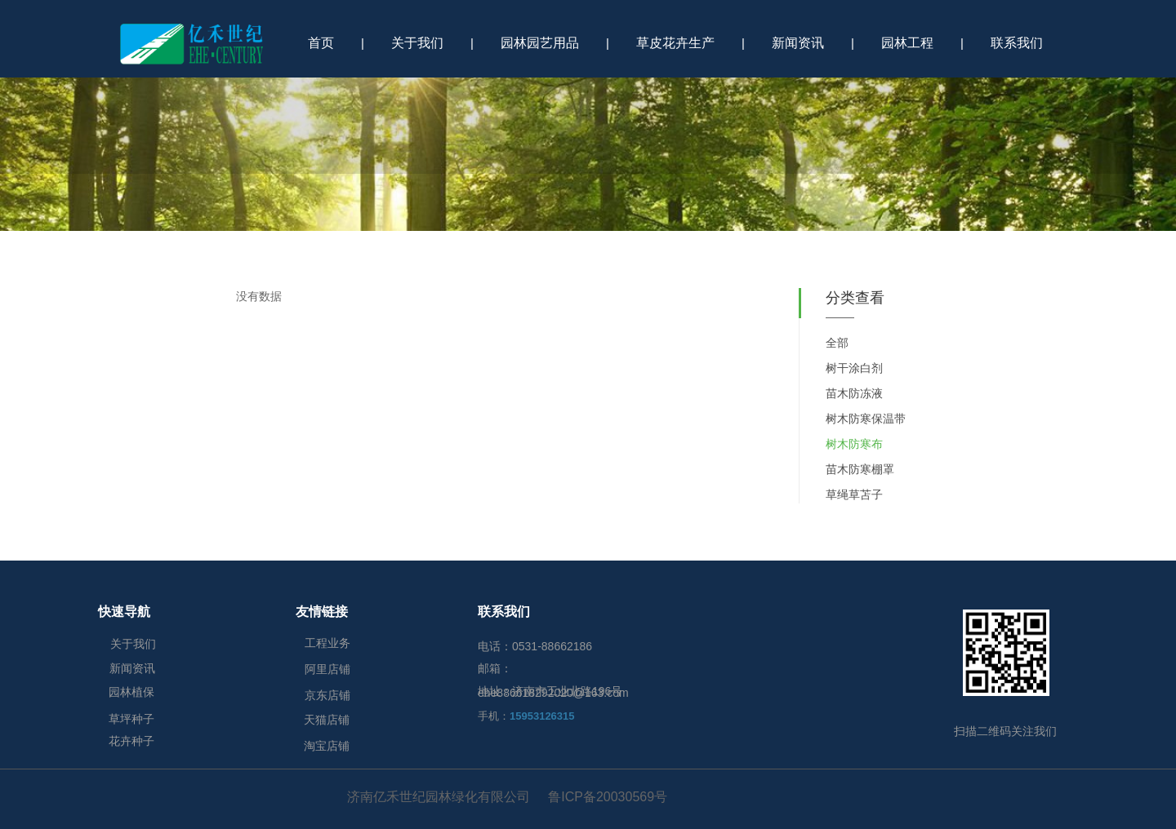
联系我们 (1017, 43)
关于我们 (417, 43)
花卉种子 (131, 740)
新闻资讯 (798, 43)
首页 (321, 43)
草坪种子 (131, 718)
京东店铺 (327, 695)
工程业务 (327, 642)
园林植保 (131, 691)
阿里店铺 (327, 669)
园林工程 (907, 43)
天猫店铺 (327, 719)
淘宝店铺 (327, 745)
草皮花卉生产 (675, 43)
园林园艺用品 (540, 43)
